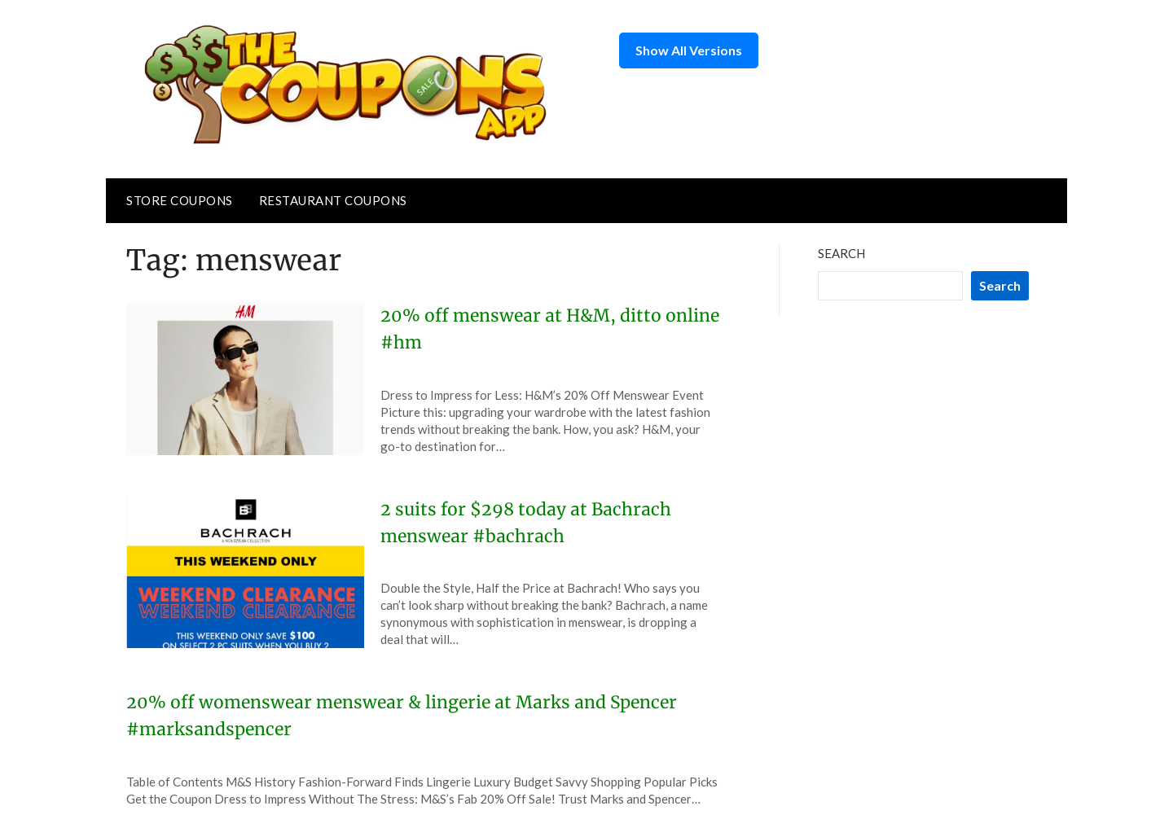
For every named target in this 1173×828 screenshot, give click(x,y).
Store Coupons (179, 200)
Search (841, 253)
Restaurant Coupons (333, 200)
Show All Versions (688, 50)
